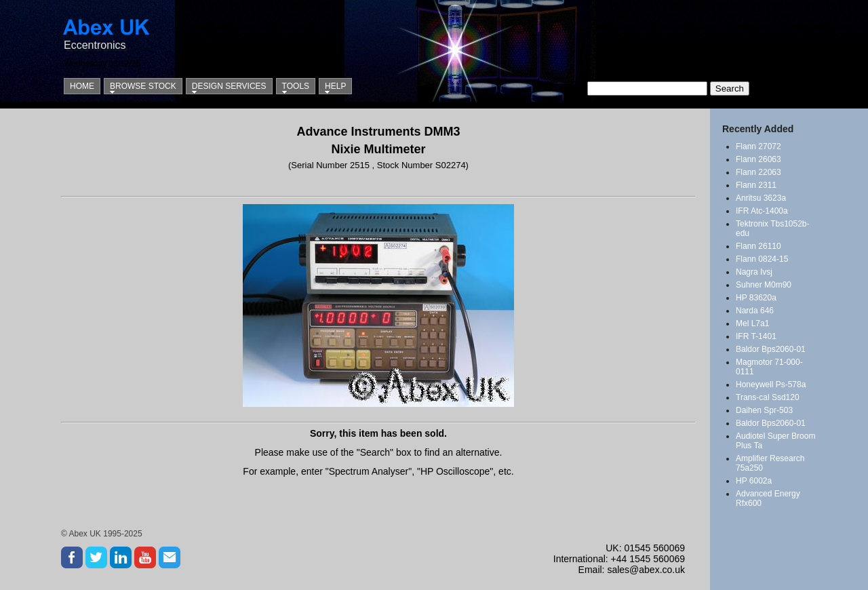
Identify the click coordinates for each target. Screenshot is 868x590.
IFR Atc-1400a (762, 211)
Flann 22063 (758, 172)
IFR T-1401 (756, 336)
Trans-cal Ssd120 (768, 397)
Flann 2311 (756, 185)
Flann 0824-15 (762, 259)
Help (335, 86)
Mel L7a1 (752, 323)
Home (82, 86)
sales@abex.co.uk (646, 569)
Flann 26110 (758, 246)
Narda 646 (755, 310)
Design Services (229, 86)
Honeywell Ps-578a (771, 384)
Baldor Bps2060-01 (771, 349)
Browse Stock (143, 86)
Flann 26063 (758, 159)
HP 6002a (754, 481)
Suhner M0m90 (763, 285)
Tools (295, 86)
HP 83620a (756, 297)
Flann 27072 (758, 146)
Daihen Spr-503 (764, 410)
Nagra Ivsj (754, 272)
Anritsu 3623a (761, 198)
